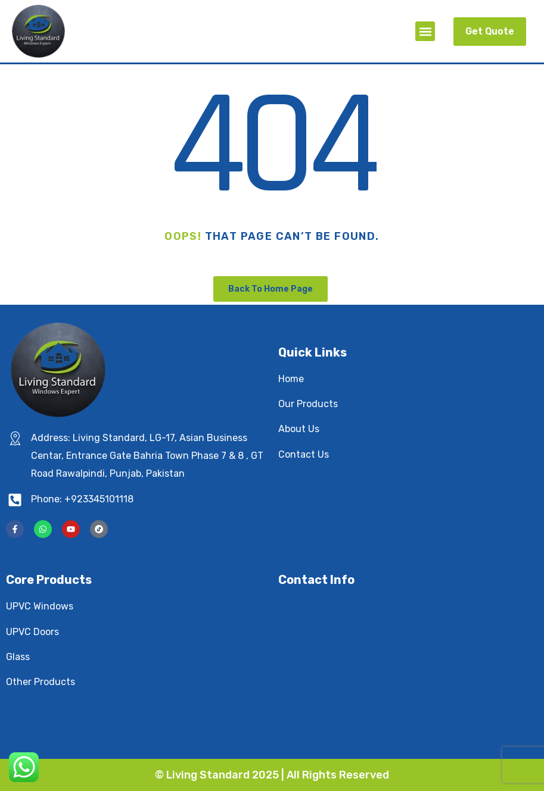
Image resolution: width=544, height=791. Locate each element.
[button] (425, 31)
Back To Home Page (270, 289)
